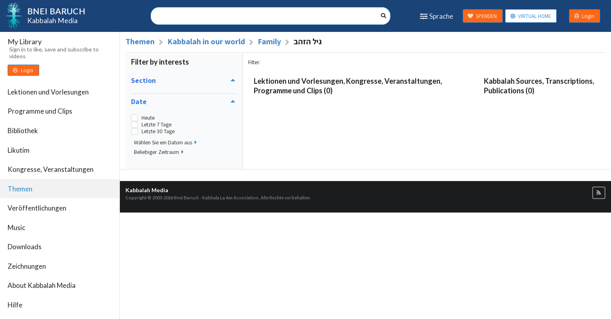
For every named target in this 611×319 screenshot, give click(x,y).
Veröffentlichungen (37, 208)
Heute (148, 117)
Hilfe (15, 305)
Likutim (19, 150)
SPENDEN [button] (482, 16)
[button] (598, 193)
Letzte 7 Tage (156, 124)
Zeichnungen (27, 266)
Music (16, 227)
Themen (20, 189)
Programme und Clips (40, 111)
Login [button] (584, 16)
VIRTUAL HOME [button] (530, 16)
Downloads (25, 246)
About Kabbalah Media (42, 285)
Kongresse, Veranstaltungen (51, 169)
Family (269, 41)
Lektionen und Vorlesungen (48, 92)
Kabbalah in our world (206, 41)
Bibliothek (23, 130)
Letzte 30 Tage (158, 131)
